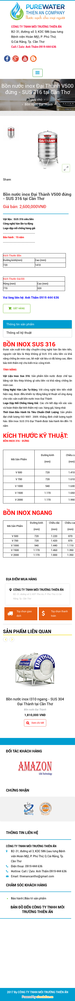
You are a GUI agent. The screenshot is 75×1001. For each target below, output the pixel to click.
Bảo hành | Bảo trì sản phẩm (28, 898)
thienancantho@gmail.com (37, 876)
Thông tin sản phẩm (20, 324)
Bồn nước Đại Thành (39, 104)
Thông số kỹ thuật (19, 333)
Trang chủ (35, 99)
